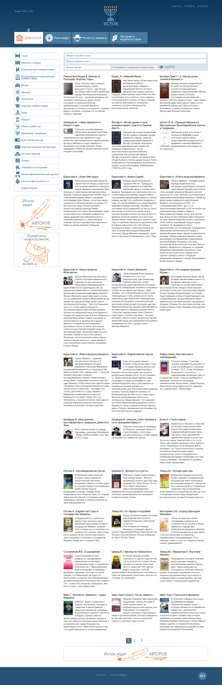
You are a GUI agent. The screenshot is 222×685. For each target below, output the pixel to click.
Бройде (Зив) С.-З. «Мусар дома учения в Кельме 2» (179, 78)
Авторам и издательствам (130, 38)
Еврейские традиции (33, 133)
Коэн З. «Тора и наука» (173, 419)
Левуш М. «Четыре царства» (176, 471)
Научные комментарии (34, 105)
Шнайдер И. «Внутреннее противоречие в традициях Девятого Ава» (86, 422)
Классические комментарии (37, 69)
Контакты (202, 6)
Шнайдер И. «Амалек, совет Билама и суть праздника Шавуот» (134, 421)
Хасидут (26, 92)
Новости (176, 6)
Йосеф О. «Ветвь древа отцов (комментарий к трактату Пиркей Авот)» (131, 125)
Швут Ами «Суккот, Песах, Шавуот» (133, 594)
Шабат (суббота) (30, 126)
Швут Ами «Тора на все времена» (179, 594)
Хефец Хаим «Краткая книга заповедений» (176, 355)
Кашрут (25, 119)
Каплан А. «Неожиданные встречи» (85, 471)
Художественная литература (38, 147)
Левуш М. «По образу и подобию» (131, 511)
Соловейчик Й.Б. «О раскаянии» (82, 551)
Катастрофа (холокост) (35, 181)
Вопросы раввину (95, 38)
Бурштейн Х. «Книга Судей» (128, 176)
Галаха (25, 160)
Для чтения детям (32, 140)
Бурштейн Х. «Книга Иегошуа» (81, 176)
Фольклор (27, 98)
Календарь (62, 38)
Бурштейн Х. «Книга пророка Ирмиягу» (182, 176)
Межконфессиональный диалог (40, 174)
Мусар (24, 85)
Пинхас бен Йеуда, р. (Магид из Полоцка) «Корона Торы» (82, 78)
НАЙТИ (170, 67)
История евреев (30, 153)
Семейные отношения (34, 167)
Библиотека (33, 38)
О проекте (189, 6)
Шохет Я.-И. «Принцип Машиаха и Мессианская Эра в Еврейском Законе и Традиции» (182, 125)
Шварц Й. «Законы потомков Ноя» (132, 551)
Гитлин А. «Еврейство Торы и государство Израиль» (81, 513)
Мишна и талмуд (31, 62)
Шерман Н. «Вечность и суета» (130, 471)
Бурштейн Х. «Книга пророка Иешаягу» (86, 354)
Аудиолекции (29, 188)
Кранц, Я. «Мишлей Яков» (127, 76)
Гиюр (24, 112)
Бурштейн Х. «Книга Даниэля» (129, 269)
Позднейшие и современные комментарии (38, 77)
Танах (24, 55)
